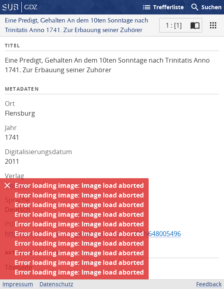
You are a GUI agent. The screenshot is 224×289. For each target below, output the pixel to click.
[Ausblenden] (7, 185)
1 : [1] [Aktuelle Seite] (174, 25)
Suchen (206, 7)
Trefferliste (163, 7)
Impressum (17, 284)
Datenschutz (56, 284)
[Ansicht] (213, 25)
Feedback (209, 284)
